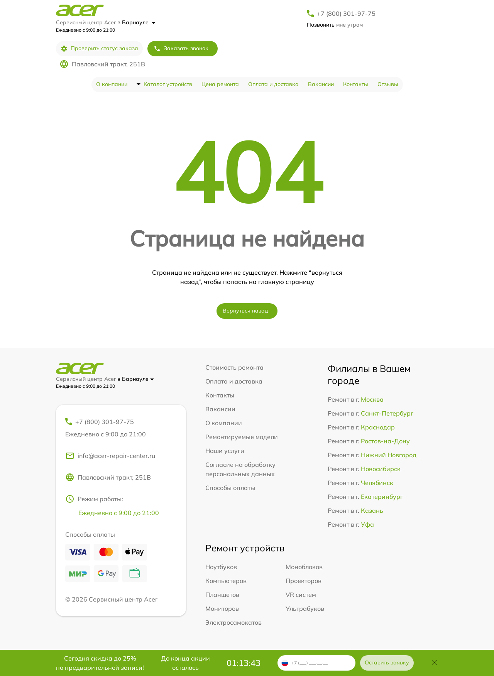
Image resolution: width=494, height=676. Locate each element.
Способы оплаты (230, 488)
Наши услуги (224, 451)
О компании (111, 84)
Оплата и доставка (273, 84)
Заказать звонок (181, 48)
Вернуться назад (245, 310)
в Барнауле (136, 22)
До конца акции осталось (185, 662)
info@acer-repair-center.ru (110, 455)
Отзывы (387, 84)
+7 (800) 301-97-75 (346, 13)
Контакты (355, 84)
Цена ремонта (220, 84)
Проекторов (303, 581)
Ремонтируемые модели (241, 437)
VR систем (301, 594)
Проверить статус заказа (99, 48)
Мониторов (222, 608)
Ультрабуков (305, 608)
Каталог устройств (168, 84)
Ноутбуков (221, 567)
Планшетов (222, 594)
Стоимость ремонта (234, 367)
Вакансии (321, 84)
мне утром (335, 24)
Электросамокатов (233, 622)
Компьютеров (226, 581)
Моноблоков (304, 567)
